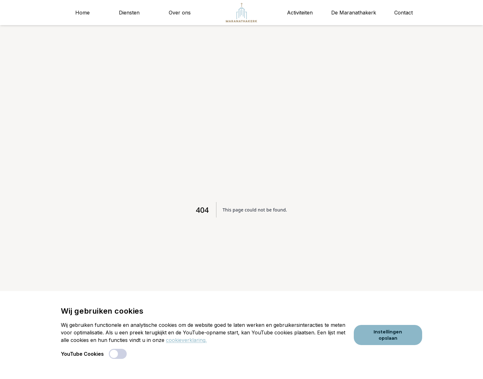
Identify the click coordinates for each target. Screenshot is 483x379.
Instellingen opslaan (388, 335)
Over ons (180, 12)
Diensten (129, 12)
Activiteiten (300, 12)
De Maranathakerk (353, 12)
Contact (403, 12)
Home (82, 12)
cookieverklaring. (186, 340)
